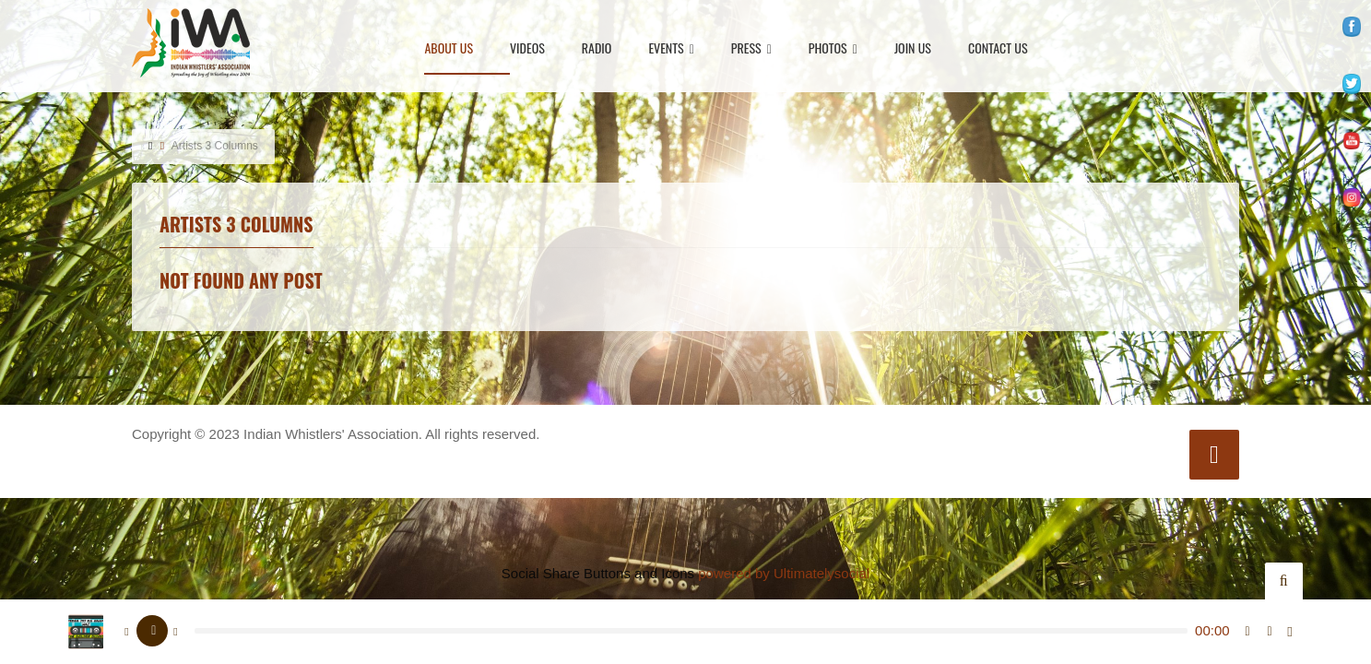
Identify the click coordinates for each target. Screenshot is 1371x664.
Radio (597, 49)
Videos (527, 49)
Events (670, 49)
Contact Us (998, 49)
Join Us (912, 49)
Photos (833, 49)
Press (751, 49)
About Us (448, 49)
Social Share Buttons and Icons (598, 573)
